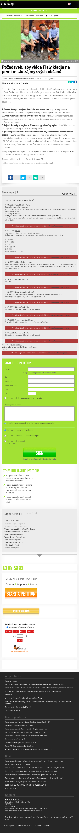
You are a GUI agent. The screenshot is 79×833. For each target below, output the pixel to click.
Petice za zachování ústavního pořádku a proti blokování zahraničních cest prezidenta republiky (19, 488)
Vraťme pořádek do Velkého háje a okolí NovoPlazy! (23, 698)
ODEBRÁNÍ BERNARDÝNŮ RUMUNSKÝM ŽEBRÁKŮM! (25, 785)
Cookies (46, 825)
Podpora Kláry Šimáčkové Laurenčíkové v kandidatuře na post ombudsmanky (19, 478)
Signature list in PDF (11, 520)
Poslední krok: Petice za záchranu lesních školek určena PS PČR (28, 749)
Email (69, 82)
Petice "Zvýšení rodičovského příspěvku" (19, 746)
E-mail (7, 369)
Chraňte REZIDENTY (12, 710)
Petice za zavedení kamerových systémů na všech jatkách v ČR (27, 722)
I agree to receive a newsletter (20, 430)
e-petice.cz (8, 4)
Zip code (8, 393)
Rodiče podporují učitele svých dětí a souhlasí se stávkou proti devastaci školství (33, 778)
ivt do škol (8, 694)
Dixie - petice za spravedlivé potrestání (19, 725)
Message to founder (12, 405)
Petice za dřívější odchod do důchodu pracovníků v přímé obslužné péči (30, 774)
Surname (8, 381)
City (6, 389)
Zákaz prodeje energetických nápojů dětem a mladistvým (25, 781)
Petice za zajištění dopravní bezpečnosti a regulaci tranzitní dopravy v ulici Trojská (34, 761)
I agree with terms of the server (16, 442)
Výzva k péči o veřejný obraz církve (17, 764)
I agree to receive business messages (23, 435)
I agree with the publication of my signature (25, 398)
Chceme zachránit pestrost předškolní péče (20, 742)
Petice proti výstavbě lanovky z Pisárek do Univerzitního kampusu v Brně (31, 771)
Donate (21, 612)
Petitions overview (13, 15)
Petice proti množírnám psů (15, 739)
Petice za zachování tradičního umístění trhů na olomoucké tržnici (19, 499)
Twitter (72, 82)
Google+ (16, 568)
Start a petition (54, 15)
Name (7, 377)
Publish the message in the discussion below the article (30, 423)
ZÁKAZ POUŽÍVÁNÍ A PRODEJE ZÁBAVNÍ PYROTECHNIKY (26, 736)
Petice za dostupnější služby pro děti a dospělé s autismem (26, 729)
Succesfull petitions (34, 15)
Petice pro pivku (11, 681)
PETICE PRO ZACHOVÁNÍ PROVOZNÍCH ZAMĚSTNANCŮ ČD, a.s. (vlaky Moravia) (34, 768)
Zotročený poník (11, 788)
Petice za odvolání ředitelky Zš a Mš (18, 707)
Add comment (68, 194)
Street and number (12, 385)
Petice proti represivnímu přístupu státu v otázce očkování (25, 732)
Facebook (75, 82)
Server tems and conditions (29, 825)
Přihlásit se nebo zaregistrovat (58, 353)
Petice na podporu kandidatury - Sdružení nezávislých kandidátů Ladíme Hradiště (34, 684)
